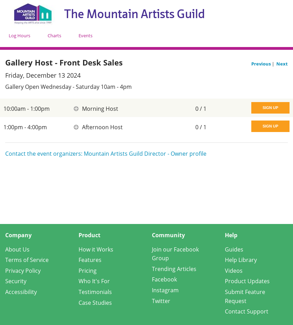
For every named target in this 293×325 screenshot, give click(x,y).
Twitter (161, 301)
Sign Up (270, 108)
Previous (261, 64)
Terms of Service (27, 260)
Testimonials (95, 292)
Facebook (164, 279)
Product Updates (247, 281)
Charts (54, 35)
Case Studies (95, 303)
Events (85, 35)
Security (15, 281)
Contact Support (246, 311)
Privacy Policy (23, 270)
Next (282, 64)
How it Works (96, 249)
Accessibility (21, 292)
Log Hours (19, 35)
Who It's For (94, 281)
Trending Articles (174, 269)
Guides (234, 249)
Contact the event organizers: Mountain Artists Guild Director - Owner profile (105, 153)
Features (90, 260)
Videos (234, 270)
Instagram (165, 290)
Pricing (88, 270)
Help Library (241, 260)
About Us (17, 249)
